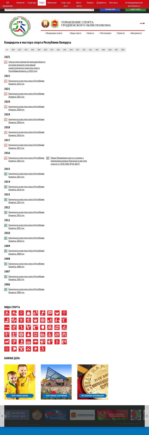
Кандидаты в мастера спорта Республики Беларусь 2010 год (24, 239)
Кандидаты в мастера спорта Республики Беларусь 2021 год (24, 95)
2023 (13, 50)
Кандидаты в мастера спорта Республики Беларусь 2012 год (24, 214)
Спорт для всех (65, 4)
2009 (103, 50)
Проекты (121, 33)
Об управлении (8, 4)
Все (7, 50)
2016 (58, 50)
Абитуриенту (136, 33)
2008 (109, 50)
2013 (77, 50)
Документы (101, 2)
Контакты (113, 2)
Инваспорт (52, 2)
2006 (122, 50)
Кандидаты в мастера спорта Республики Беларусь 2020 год (24, 108)
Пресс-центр (79, 4)
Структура (31, 2)
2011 (90, 50)
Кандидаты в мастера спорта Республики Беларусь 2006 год (24, 291)
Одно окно (135, 9)
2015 (64, 50)
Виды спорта (76, 33)
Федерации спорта (54, 33)
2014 (71, 50)
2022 (19, 50)
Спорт (42, 2)
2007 (116, 50)
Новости (90, 33)
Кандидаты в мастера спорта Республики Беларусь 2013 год (24, 201)
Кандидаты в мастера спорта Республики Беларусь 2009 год (24, 252)
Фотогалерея (105, 33)
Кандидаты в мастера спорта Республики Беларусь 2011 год (24, 226)
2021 (26, 50)
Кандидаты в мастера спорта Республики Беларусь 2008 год (24, 265)
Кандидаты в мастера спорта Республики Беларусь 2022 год (24, 82)
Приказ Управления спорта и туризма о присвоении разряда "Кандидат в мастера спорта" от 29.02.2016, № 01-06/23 (66, 160)
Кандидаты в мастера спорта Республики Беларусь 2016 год (24, 159)
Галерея (90, 2)
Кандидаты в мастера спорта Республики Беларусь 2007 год (24, 278)
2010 (97, 50)
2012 (84, 50)
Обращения (110, 9)
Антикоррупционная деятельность (134, 4)
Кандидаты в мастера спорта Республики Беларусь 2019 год (24, 121)
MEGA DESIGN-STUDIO (132, 423)
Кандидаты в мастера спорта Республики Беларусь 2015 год (24, 175)
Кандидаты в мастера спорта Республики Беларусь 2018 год (24, 134)
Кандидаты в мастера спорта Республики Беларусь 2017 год (24, 146)
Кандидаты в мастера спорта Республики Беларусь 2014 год (24, 188)
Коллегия (20, 2)
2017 (51, 50)
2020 (32, 50)
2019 (39, 50)
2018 (45, 50)
